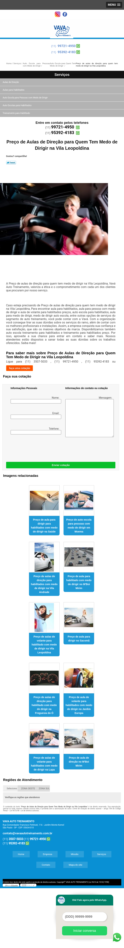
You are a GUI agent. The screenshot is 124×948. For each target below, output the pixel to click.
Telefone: (35, 430)
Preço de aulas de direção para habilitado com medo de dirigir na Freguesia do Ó (44, 705)
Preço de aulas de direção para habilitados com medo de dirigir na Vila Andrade (44, 584)
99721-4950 (67, 46)
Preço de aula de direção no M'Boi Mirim (79, 761)
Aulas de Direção (11, 82)
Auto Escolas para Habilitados (17, 105)
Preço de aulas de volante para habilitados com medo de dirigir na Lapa (44, 763)
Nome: (35, 399)
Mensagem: (89, 416)
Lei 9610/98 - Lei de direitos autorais (24, 811)
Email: (35, 415)
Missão (74, 854)
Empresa (47, 854)
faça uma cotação (19, 368)
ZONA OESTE (28, 788)
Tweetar (11, 162)
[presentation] (33, 447)
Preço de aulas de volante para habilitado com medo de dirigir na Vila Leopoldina (44, 644)
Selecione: (12, 788)
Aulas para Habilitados (14, 90)
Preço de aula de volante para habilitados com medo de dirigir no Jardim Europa (79, 705)
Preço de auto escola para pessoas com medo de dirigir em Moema (78, 525)
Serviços (62, 75)
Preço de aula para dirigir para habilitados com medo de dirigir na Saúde (44, 525)
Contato (46, 864)
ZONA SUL (44, 788)
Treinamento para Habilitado (16, 113)
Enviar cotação (61, 465)
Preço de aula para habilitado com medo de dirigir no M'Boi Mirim (78, 582)
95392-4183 (67, 52)
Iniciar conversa (84, 931)
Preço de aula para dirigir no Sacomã (79, 638)
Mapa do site (75, 864)
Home (21, 854)
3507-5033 (16, 839)
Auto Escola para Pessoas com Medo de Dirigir (25, 97)
